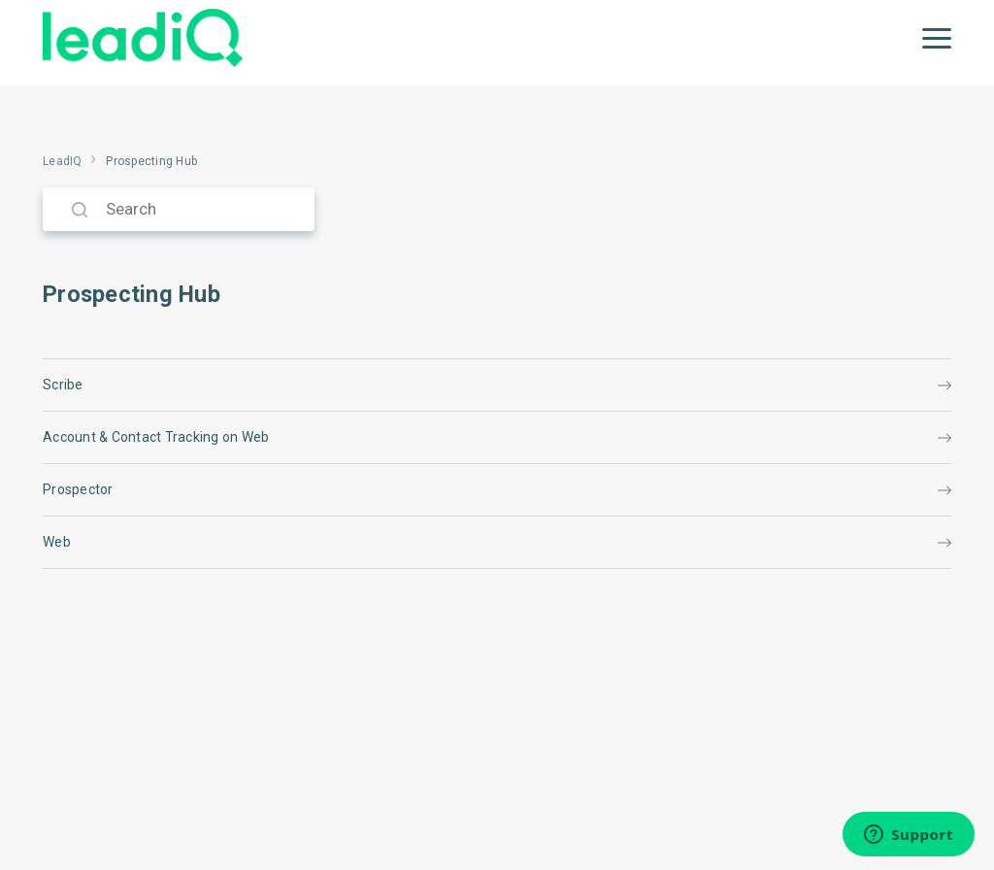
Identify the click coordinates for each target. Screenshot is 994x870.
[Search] (179, 209)
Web (497, 542)
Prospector (497, 489)
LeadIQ (63, 161)
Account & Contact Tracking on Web (497, 437)
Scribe (497, 384)
